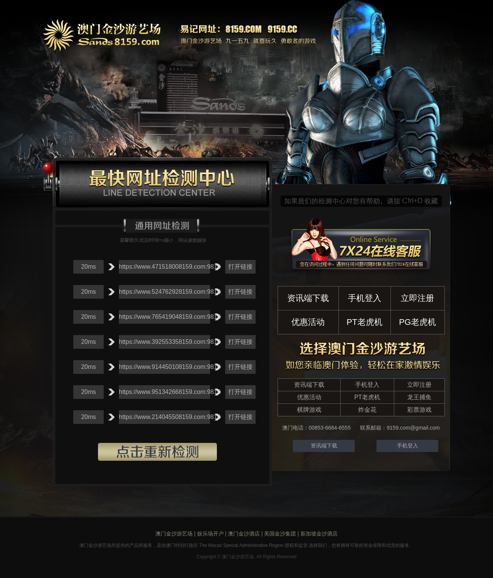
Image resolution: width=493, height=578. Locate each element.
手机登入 (364, 298)
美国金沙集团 (280, 534)
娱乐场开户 (210, 534)
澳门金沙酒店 (244, 534)
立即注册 (417, 298)
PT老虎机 (364, 322)
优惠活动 (308, 322)
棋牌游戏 (309, 409)
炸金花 (367, 409)
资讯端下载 (308, 298)
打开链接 (240, 266)
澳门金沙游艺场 (174, 534)
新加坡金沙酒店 (319, 534)
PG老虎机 (417, 322)
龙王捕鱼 (419, 397)
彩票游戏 (419, 409)
